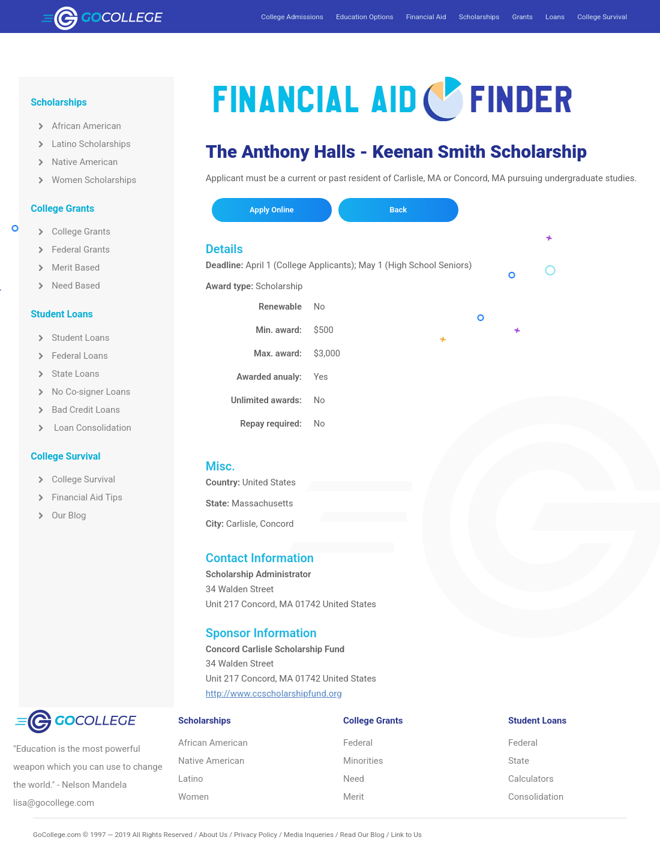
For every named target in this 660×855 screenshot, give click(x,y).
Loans (555, 17)
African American (76, 126)
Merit (353, 796)
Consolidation (535, 796)
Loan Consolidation (81, 427)
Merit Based (65, 267)
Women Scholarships (83, 180)
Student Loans (70, 337)
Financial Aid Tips (76, 497)
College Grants (70, 231)
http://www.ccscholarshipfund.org (274, 693)
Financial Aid (426, 17)
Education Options (364, 17)
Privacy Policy (255, 834)
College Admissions (292, 17)
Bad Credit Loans (75, 409)
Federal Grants (70, 249)
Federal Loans (69, 355)
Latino (190, 778)
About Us (213, 834)
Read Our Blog (362, 834)
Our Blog (58, 515)
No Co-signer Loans (80, 391)
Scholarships (479, 17)
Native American (74, 162)
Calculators (531, 778)
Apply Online (271, 209)
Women (193, 796)
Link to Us (406, 834)
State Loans (65, 373)
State (518, 760)
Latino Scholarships (81, 144)
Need (353, 778)
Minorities (363, 760)
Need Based (65, 285)
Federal (358, 742)
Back (398, 209)
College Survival (602, 17)
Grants (522, 17)
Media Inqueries (309, 834)
